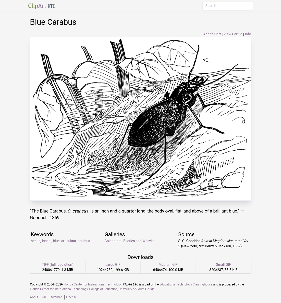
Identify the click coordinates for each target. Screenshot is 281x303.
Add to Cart (212, 34)
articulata (68, 241)
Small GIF (223, 264)
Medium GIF (168, 264)
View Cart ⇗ (233, 34)
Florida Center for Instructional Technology (93, 284)
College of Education (103, 289)
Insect (47, 241)
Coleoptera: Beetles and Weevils (129, 241)
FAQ (44, 297)
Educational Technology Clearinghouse (185, 284)
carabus (84, 241)
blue (56, 241)
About (34, 297)
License (71, 297)
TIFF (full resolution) (57, 264)
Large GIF (112, 264)
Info (248, 34)
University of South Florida (136, 289)
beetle (36, 241)
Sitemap (56, 297)
